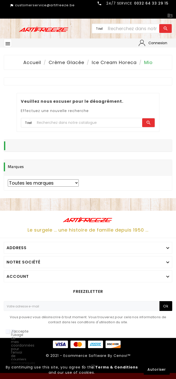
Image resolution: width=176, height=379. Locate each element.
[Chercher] (132, 28)
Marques (16, 167)
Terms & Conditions (116, 367)
